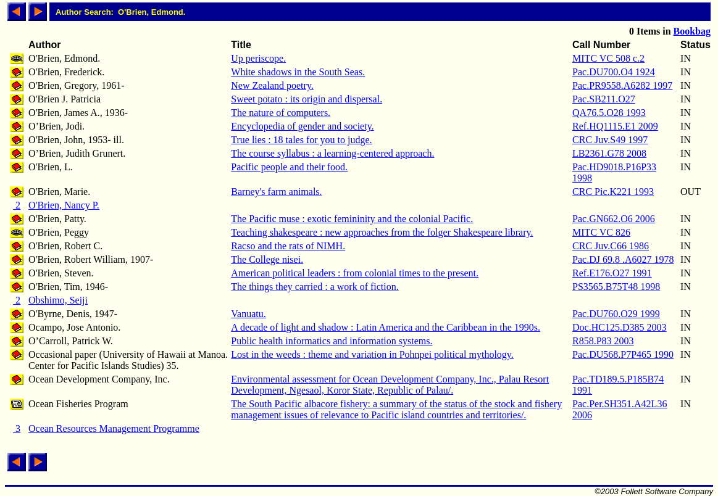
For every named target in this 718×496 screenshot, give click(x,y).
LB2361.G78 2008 (609, 153)
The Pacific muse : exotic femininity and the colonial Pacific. (352, 218)
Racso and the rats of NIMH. (288, 246)
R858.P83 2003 (603, 341)
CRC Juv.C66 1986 (610, 246)
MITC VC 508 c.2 (608, 58)
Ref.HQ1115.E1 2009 (615, 126)
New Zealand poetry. (272, 85)
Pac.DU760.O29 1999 (616, 313)
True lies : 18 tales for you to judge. (301, 139)
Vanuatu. (248, 313)
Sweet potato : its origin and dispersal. (306, 99)
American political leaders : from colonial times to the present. (354, 273)
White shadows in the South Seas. (298, 72)
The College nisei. (267, 259)
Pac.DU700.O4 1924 (613, 72)
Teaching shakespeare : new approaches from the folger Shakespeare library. (382, 232)
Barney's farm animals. (276, 191)
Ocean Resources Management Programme (113, 428)
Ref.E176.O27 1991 (611, 273)
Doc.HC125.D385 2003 (619, 327)
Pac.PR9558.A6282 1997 (622, 85)
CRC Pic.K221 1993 (613, 191)
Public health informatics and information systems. (331, 341)
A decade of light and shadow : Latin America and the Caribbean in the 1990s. (385, 327)
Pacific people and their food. (289, 167)
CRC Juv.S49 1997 (610, 139)
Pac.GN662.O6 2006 (613, 218)
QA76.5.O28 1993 (609, 112)
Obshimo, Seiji (58, 300)
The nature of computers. (280, 112)
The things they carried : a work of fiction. (314, 286)
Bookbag (692, 31)
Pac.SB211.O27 (603, 99)
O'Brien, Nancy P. (63, 205)
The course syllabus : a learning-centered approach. (332, 153)
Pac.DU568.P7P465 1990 (623, 354)
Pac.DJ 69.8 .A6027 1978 (623, 259)
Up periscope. (258, 58)
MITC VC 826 (601, 232)
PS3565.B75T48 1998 (616, 286)
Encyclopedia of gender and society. (302, 126)
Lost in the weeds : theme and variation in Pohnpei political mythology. (372, 354)
